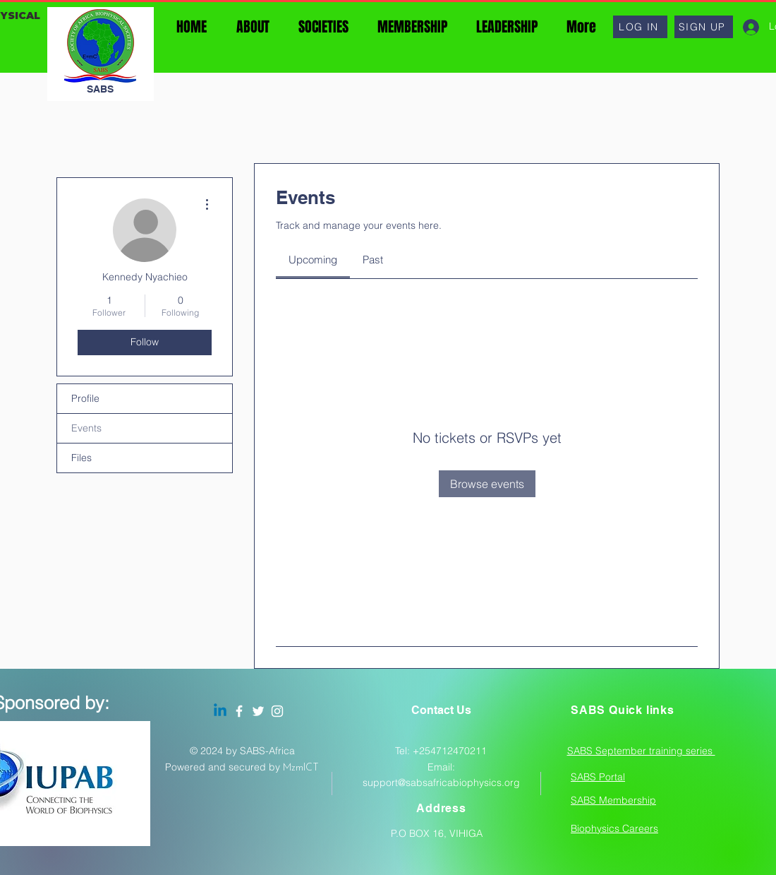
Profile (85, 398)
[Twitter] (258, 711)
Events (86, 428)
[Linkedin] (220, 711)
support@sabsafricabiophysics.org (441, 782)
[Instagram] (277, 711)
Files (81, 457)
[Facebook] (239, 711)
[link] (313, 259)
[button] (640, 27)
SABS (100, 89)
